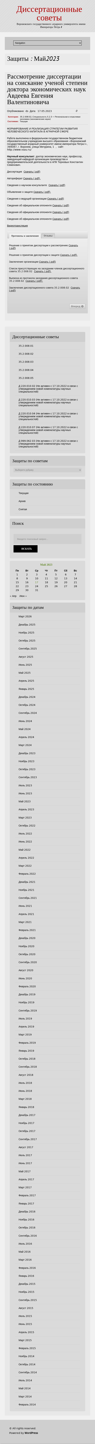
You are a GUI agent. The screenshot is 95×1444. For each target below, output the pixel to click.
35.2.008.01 (26, 345)
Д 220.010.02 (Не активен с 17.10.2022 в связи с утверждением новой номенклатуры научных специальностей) (48, 389)
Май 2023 (24, 801)
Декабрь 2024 (27, 697)
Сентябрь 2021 (28, 898)
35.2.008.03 (26, 361)
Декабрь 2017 (27, 1115)
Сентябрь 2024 (28, 713)
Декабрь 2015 (27, 1283)
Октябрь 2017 (27, 1131)
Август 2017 (26, 1147)
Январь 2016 (26, 1275)
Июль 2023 (25, 785)
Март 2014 (25, 1396)
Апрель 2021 (26, 914)
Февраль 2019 (27, 1042)
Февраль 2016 (27, 1267)
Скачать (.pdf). (32, 178)
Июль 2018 (25, 1082)
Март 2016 (25, 1259)
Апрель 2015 (26, 1332)
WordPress (31, 1433)
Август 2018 (26, 1074)
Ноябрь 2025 (26, 632)
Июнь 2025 (25, 664)
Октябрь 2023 (27, 769)
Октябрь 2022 (27, 825)
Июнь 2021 (25, 905)
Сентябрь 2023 (28, 777)
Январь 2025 (26, 689)
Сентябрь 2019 (28, 1010)
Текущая (24, 121)
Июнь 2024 (25, 721)
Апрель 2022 (26, 857)
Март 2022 (25, 865)
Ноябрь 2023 (26, 761)
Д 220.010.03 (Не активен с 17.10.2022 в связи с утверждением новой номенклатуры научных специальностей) (48, 402)
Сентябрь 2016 (28, 1235)
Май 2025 (24, 672)
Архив (22, 501)
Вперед (77, 306)
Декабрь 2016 (27, 1211)
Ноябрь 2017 (26, 1123)
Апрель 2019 (26, 1026)
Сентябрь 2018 (28, 1066)
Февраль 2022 (27, 873)
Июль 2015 (25, 1316)
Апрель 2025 (26, 680)
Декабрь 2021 (27, 882)
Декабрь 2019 (27, 994)
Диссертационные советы (49, 14)
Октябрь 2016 (27, 1227)
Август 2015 (26, 1308)
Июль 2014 (25, 1380)
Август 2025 (26, 656)
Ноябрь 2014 (26, 1356)
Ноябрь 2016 (26, 1219)
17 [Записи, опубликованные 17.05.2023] (36, 582)
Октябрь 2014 (27, 1364)
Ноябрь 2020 (26, 946)
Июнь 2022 (25, 841)
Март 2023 (25, 817)
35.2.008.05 (26, 378)
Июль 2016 (25, 1243)
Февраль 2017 (27, 1195)
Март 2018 (25, 1098)
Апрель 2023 (26, 809)
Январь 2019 (26, 1050)
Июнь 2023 (25, 793)
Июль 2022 (25, 833)
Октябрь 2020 (27, 954)
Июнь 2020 (25, 978)
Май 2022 (24, 849)
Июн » (23, 596)
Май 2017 (24, 1171)
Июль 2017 (25, 1155)
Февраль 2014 (27, 1404)
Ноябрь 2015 (26, 1291)
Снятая (23, 509)
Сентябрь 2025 (28, 648)
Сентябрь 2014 (28, 1372)
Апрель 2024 (26, 737)
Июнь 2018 (25, 1090)
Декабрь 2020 (27, 938)
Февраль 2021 (27, 930)
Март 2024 (25, 745)
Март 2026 (25, 616)
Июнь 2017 (25, 1163)
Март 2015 (25, 1340)
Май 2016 (24, 1251)
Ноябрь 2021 (26, 890)
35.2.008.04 (26, 370)
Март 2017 (25, 1187)
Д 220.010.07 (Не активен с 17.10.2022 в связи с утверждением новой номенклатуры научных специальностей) (48, 430)
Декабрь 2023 (27, 753)
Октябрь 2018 (27, 1058)
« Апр (13, 596)
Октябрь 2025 (27, 640)
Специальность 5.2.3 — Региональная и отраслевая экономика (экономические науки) (50, 118)
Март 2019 (25, 1034)
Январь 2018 (26, 1107)
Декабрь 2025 (27, 624)
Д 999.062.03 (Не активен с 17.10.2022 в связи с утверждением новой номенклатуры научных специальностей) (48, 443)
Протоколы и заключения (25, 236)
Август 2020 (26, 970)
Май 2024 (24, 729)
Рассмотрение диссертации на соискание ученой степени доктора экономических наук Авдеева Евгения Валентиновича (47, 90)
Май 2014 (24, 1388)
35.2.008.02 (25, 117)
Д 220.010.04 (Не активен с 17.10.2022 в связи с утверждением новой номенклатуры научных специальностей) (48, 416)
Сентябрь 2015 (28, 1300)
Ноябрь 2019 (26, 1002)
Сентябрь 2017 (28, 1139)
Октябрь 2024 (27, 705)
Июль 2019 (25, 1018)
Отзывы (48, 236)
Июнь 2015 (25, 1324)
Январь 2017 (26, 1203)
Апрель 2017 (26, 1179)
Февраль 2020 (27, 986)
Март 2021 (25, 922)
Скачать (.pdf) (32, 171)
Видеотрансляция (17, 225)
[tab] (25, 235)
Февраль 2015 (27, 1348)
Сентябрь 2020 (28, 962)
